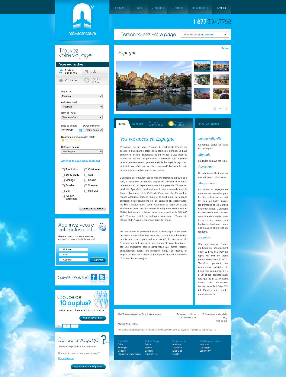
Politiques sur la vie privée (214, 314)
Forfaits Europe (152, 341)
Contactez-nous (188, 317)
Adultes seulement (71, 197)
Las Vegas (205, 347)
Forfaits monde (180, 341)
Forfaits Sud (123, 341)
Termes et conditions (186, 314)
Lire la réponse (66, 358)
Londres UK (205, 351)
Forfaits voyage (69, 71)
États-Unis (177, 351)
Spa (90, 174)
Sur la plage (72, 174)
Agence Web (124, 324)
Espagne (149, 351)
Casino (92, 180)
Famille (70, 185)
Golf (68, 190)
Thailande (177, 347)
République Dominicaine (129, 354)
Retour (224, 48)
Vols (95, 71)
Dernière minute (95, 80)
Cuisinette (94, 169)
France (148, 347)
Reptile (134, 324)
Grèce (148, 344)
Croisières (69, 80)
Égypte (176, 354)
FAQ (225, 317)
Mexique (122, 351)
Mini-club (93, 190)
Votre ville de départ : (199, 34)
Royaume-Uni (151, 354)
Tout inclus (72, 169)
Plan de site (221, 321)
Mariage (70, 180)
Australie (177, 344)
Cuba (120, 344)
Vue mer (93, 185)
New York (204, 344)
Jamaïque (122, 347)
